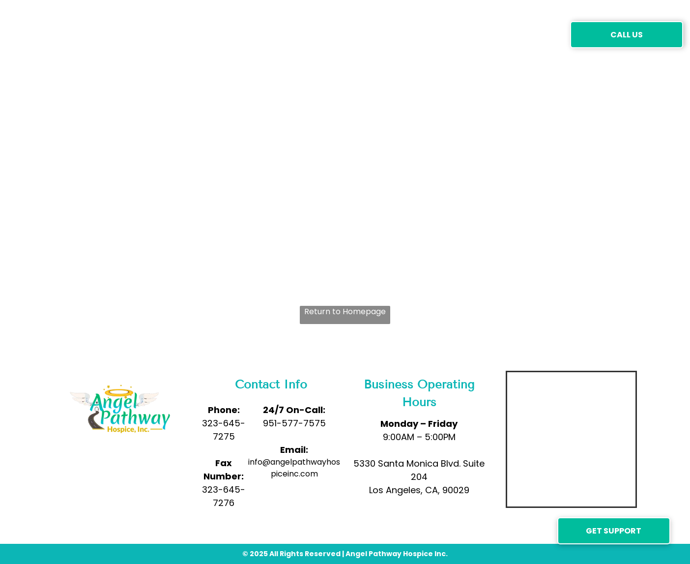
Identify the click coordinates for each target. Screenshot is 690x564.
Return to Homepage (345, 311)
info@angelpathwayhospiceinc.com (294, 467)
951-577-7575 (294, 423)
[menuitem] (170, 34)
